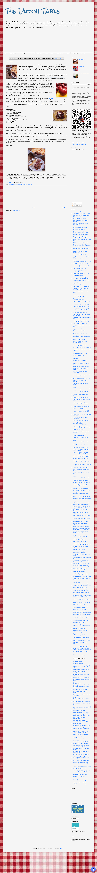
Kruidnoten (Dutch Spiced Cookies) (81, 526)
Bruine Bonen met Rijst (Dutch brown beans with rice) (81, 315)
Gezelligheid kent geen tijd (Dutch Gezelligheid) (80, 418)
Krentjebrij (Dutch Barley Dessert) (80, 523)
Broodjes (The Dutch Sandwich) (80, 312)
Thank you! (82, 53)
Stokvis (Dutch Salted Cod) (79, 710)
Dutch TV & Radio (49, 53)
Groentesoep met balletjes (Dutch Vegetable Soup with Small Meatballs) (81, 425)
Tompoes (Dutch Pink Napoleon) (80, 734)
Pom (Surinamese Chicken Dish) (80, 607)
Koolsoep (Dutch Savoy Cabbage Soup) (82, 517)
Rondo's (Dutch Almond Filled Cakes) (81, 640)
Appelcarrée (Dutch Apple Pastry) (80, 234)
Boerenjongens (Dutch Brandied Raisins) (80, 291)
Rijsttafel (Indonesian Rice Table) (80, 630)
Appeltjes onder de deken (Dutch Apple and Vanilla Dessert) (82, 246)
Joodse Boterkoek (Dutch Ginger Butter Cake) (82, 462)
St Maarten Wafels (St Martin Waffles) (81, 701)
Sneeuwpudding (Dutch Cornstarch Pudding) (81, 675)
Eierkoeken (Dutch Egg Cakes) (80, 360)
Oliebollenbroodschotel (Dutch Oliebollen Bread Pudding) (80, 569)
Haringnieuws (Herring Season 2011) (81, 437)
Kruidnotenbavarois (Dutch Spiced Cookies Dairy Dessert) (80, 531)
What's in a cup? (59, 53)
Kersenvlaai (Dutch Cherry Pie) (80, 484)
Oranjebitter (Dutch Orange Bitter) (81, 574)
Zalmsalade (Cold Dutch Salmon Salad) (82, 766)
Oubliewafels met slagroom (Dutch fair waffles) (82, 578)
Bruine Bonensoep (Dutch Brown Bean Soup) (82, 317)
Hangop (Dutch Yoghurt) (78, 435)
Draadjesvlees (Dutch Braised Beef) (81, 344)
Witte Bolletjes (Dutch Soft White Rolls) (82, 760)
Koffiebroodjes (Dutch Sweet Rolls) (81, 504)
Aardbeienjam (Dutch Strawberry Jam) (81, 215)
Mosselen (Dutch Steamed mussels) (81, 561)
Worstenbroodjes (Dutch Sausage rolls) (82, 762)
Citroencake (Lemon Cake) (79, 339)
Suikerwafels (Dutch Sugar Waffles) (81, 720)
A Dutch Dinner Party (77, 211)
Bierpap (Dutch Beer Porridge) (80, 277)
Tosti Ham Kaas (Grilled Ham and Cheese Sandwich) (80, 739)
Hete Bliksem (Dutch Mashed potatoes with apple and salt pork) (82, 445)
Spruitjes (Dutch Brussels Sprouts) (80, 697)
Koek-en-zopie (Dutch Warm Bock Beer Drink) (82, 500)
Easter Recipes (76, 358)
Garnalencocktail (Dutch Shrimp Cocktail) (80, 386)
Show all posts (59, 58)
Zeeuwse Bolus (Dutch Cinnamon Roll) (81, 770)
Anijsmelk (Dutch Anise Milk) (79, 229)
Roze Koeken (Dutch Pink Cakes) (80, 645)
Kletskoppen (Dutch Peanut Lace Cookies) (80, 494)
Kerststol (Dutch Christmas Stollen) (81, 488)
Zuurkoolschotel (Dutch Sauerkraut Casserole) (81, 778)
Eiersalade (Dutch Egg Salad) (79, 362)
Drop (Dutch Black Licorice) (79, 352)
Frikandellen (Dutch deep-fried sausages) (80, 381)
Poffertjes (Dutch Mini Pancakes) (80, 606)
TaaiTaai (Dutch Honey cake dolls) (81, 722)
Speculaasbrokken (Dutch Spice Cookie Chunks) (82, 680)
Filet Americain (82, 59)
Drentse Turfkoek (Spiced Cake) (80, 345)
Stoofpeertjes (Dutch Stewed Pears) (81, 712)
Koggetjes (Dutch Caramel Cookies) (81, 507)
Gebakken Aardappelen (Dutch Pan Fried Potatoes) (82, 389)
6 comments (9, 182)
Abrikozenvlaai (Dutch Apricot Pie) (80, 216)
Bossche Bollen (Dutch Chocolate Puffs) (82, 301)
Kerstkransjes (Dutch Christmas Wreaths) (80, 486)
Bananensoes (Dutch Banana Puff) (81, 265)
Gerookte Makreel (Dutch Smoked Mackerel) (80, 404)
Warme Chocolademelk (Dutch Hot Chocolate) (81, 749)
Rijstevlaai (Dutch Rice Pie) (79, 628)
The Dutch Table (33, 11)
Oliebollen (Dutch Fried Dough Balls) (81, 566)
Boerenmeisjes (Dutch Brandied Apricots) (80, 297)
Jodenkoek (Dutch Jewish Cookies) (80, 460)
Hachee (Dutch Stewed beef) (79, 434)
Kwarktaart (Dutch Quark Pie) (79, 541)
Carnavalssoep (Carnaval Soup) (80, 323)
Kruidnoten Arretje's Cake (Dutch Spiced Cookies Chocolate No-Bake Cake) (82, 529)
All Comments (76, 205)
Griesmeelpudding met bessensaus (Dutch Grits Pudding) (81, 422)
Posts (74, 203)
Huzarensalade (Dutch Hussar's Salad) (81, 456)
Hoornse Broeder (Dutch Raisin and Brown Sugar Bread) (81, 450)
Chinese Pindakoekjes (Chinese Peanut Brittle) (81, 328)
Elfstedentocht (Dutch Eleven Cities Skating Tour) (81, 364)
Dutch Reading (40, 53)
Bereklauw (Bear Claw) (78, 271)
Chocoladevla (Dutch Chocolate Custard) (80, 334)
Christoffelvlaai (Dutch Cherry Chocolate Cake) (82, 337)
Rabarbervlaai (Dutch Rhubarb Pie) (81, 620)
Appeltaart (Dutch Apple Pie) (79, 244)
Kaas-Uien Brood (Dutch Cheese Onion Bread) (82, 465)
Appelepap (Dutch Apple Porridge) (80, 236)
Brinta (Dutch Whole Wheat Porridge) (81, 306)
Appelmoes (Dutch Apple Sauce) (80, 242)
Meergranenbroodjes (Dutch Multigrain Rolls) (82, 558)
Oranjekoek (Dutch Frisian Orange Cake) (82, 576)
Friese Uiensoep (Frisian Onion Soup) (81, 378)
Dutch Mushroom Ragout (79, 355)
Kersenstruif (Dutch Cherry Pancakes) (81, 482)
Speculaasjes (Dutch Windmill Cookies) (81, 685)
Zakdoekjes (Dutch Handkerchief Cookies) (80, 764)
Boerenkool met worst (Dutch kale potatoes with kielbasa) (81, 294)
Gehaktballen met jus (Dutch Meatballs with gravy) (82, 399)
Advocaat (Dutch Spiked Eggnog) (80, 218)
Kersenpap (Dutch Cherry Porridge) (81, 480)
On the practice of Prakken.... (79, 571)
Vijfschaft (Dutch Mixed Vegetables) (81, 745)
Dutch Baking (12, 53)
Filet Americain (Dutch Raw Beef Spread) (80, 369)
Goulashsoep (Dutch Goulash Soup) (81, 420)
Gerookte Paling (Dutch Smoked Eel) (81, 406)
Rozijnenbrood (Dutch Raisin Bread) (81, 646)
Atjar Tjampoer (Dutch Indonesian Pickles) (80, 259)
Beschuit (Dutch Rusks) (78, 275)
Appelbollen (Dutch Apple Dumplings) (81, 232)
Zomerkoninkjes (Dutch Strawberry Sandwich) (81, 772)
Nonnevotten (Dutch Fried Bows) (80, 565)
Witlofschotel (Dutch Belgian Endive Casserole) (81, 758)
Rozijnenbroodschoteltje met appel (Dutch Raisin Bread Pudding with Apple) (82, 649)
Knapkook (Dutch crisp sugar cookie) (81, 496)
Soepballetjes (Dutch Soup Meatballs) (81, 677)
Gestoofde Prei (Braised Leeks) (80, 408)
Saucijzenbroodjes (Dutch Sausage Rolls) (81, 653)
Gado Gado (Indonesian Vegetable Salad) (80, 383)
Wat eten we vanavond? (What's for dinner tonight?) (81, 752)
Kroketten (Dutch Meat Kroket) (80, 525)
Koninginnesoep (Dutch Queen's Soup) (81, 515)
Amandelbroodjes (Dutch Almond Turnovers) (80, 221)
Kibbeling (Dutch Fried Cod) (79, 492)
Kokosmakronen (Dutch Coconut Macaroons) (80, 510)
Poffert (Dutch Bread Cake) (79, 604)
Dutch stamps (76, 357)
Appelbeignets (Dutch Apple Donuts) (81, 231)
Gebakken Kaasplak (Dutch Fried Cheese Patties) (82, 392)
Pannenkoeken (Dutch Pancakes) (80, 590)
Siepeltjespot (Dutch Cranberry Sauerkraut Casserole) (20, 184)
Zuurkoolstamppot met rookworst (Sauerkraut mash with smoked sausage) (81, 782)
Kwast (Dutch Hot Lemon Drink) (80, 543)
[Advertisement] (48, 41)
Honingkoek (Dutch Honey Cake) (80, 447)
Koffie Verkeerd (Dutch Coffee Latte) (81, 502)
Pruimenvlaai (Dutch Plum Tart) (80, 611)
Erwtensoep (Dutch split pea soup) (81, 366)
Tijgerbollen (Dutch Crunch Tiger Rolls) (81, 725)
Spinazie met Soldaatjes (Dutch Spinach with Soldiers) (82, 694)
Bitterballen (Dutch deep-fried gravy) (81, 280)
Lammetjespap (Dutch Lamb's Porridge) (82, 544)
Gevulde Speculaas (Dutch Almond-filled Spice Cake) (82, 415)
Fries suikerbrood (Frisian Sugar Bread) (82, 374)
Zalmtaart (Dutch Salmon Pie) (79, 768)
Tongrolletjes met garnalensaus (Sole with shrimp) (81, 736)
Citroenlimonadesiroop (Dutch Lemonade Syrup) (80, 341)
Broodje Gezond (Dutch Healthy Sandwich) (80, 310)
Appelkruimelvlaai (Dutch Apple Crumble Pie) (82, 240)
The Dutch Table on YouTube (79, 144)
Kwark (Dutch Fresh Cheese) (79, 539)
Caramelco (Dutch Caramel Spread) (81, 321)
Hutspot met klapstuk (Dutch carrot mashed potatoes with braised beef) (81, 454)
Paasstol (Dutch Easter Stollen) (80, 587)
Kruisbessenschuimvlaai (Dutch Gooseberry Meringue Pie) (80, 537)
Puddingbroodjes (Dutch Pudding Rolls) (82, 614)
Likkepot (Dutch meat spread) (79, 551)
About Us (67, 53)
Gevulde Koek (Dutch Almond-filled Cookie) (81, 412)
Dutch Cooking (21, 53)
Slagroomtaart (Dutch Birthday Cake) (81, 665)
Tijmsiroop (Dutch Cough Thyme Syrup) (82, 727)
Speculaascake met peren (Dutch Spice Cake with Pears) (82, 682)
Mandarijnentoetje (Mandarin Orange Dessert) (81, 555)
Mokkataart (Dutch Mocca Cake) (80, 560)
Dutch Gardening (30, 53)
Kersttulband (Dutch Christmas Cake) (81, 490)
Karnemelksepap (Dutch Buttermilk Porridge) (81, 478)
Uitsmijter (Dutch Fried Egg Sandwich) (81, 741)
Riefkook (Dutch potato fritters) (80, 624)
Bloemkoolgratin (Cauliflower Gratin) (81, 286)
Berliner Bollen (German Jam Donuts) (81, 273)
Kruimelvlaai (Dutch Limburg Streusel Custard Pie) (81, 534)
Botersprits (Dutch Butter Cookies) (81, 304)
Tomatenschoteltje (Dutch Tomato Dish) (81, 729)
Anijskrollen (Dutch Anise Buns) (80, 227)
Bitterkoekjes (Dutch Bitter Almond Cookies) (81, 282)
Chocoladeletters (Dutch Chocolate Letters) (81, 331)
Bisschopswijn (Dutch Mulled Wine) (81, 278)
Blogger (62, 848)
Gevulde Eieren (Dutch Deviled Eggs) (81, 410)
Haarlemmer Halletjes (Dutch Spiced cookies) (81, 431)
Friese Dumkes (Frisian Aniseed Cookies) (80, 376)
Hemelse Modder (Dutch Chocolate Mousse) (81, 442)
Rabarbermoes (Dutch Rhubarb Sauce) (81, 616)
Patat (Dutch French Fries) (79, 598)
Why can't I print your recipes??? (80, 756)
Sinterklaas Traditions (78, 663)
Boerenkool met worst (84, 73)
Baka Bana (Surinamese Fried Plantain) (82, 261)
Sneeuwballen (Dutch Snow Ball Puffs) (81, 673)
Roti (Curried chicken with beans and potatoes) (81, 643)
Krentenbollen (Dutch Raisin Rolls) (80, 521)
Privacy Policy (75, 53)
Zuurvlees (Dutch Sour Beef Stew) (80, 785)
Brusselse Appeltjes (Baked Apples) (81, 320)
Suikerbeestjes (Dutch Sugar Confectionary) (79, 718)
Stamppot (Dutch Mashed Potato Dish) (82, 706)
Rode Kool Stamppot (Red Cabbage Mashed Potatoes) (81, 638)
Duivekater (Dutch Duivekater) (80, 353)
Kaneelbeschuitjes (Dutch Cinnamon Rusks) (81, 472)
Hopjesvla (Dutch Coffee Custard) (80, 452)
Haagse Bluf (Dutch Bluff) (78, 429)
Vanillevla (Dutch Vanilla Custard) (80, 743)
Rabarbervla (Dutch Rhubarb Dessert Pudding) (81, 618)
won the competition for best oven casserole (53, 77)
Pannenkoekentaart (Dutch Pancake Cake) (81, 593)
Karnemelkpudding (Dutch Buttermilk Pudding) (81, 475)
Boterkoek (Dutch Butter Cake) (80, 303)
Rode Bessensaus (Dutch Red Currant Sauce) (81, 632)
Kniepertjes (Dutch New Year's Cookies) (82, 498)
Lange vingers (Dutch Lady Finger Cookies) (80, 547)
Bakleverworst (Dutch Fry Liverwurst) (81, 263)
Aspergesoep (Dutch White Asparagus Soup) (81, 256)
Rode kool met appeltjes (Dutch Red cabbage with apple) (81, 635)
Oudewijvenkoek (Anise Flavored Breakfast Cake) (80, 581)
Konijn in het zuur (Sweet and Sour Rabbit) (81, 513)
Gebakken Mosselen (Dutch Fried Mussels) (80, 395)
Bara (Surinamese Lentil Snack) (80, 270)
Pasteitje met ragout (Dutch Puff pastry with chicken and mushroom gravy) (82, 596)
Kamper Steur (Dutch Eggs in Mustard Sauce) (81, 470)
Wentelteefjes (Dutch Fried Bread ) (81, 754)
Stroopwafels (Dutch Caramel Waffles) (81, 715)
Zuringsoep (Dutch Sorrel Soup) (80, 774)
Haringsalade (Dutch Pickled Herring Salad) (81, 439)
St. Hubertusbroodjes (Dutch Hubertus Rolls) (81, 703)
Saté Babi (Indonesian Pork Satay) (80, 651)
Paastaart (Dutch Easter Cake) (80, 589)
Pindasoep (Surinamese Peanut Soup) (81, 602)
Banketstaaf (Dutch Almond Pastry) (81, 266)
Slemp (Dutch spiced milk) (79, 671)
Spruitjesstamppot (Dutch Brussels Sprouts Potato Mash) (81, 699)
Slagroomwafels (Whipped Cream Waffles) (80, 667)
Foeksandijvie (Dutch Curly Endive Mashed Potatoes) (80, 371)
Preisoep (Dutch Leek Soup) (79, 609)
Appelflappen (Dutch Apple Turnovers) (81, 237)
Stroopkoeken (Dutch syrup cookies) (81, 714)
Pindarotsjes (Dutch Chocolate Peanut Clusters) (81, 600)
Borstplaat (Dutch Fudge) (78, 299)
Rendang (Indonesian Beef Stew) (80, 622)
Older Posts (64, 207)
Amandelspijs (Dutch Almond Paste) (81, 226)
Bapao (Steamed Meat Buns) (79, 268)
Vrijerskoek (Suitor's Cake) (79, 746)
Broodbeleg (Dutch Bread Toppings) (81, 308)
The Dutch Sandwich (77, 723)
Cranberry (50, 98)
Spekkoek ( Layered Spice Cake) (80, 689)
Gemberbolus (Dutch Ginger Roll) (80, 402)
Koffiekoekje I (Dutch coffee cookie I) (81, 506)
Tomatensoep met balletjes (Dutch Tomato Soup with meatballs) (81, 732)
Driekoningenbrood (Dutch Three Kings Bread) (82, 349)
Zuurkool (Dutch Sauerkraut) (79, 776)
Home (6, 53)
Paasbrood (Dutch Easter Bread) (80, 584)
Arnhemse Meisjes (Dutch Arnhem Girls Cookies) (82, 249)
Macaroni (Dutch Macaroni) (79, 552)
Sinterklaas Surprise (77, 661)
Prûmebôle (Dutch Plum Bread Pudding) (82, 612)
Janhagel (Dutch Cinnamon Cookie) (81, 458)
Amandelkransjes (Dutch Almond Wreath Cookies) (80, 223)
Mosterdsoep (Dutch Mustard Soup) (81, 563)
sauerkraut (44, 103)
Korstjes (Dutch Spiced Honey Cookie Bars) (81, 519)
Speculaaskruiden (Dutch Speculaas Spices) (81, 687)
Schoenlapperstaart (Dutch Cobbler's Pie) (81, 656)
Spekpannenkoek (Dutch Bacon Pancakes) (80, 691)
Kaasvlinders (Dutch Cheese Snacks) (81, 467)
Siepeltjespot (10, 62)
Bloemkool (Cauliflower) (78, 284)
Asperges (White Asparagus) (79, 254)
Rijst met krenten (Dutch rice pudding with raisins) (81, 626)
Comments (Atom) (16, 210)
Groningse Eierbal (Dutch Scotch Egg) (81, 427)
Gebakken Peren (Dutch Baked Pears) (81, 397)
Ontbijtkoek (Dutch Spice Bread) (80, 573)
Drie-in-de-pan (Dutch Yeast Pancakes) (82, 347)
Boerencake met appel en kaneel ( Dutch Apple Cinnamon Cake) (80, 288)
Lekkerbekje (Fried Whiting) (79, 549)
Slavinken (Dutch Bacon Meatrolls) (81, 669)
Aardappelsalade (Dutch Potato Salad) (81, 213)
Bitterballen (81, 66)
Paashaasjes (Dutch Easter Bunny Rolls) (82, 585)
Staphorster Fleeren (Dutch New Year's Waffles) (82, 708)
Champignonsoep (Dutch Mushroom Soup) (81, 325)
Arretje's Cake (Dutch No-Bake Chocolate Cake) (80, 252)
